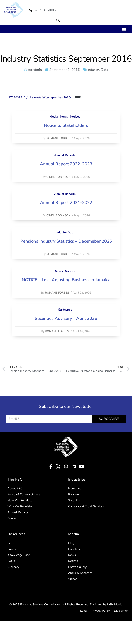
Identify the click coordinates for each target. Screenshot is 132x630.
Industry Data (97, 69)
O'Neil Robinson (58, 177)
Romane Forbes (58, 138)
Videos (72, 579)
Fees (10, 543)
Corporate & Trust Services (86, 506)
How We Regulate (19, 500)
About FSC (14, 488)
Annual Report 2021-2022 (66, 202)
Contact (12, 518)
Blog (71, 543)
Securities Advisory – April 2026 (66, 318)
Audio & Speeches (80, 573)
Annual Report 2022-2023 (66, 164)
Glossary (13, 567)
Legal (83, 611)
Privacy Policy (101, 611)
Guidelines (65, 310)
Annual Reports (65, 155)
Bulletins (74, 549)
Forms (11, 549)
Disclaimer (121, 611)
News (64, 117)
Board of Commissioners (23, 494)
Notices (75, 117)
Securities (74, 500)
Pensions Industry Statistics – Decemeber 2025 (66, 241)
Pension (73, 494)
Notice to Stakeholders (66, 125)
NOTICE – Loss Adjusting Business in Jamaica (66, 280)
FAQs (11, 561)
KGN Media (114, 604)
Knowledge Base (18, 555)
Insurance (74, 488)
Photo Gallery (77, 567)
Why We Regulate (19, 506)
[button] (58, 20)
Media (54, 117)
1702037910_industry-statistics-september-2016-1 (41, 97)
